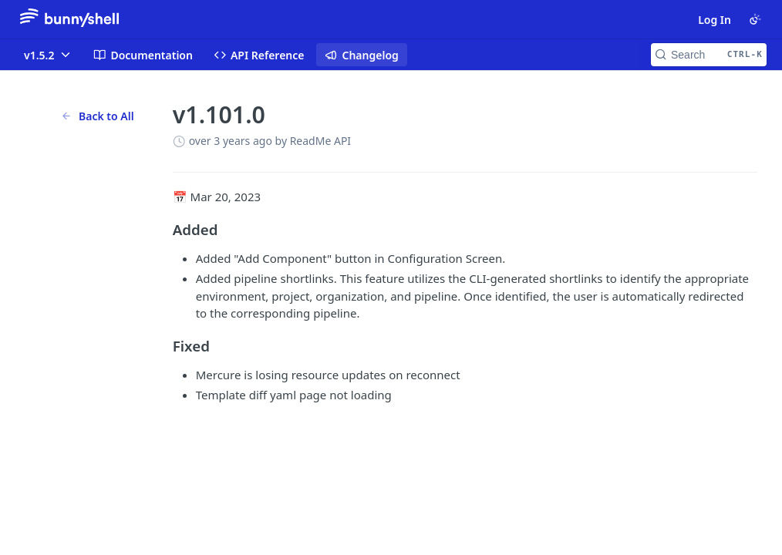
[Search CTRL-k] (709, 54)
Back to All (97, 116)
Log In (714, 19)
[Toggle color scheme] (755, 19)
